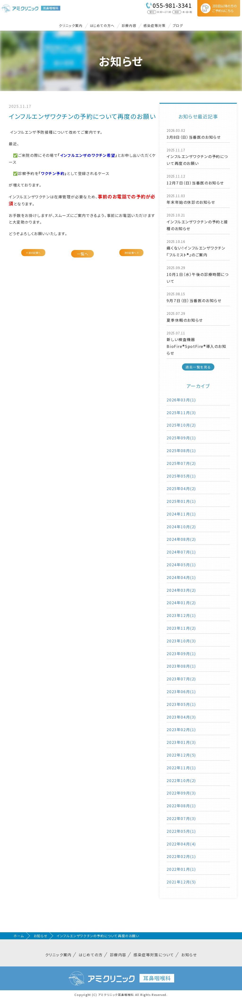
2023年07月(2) (181, 679)
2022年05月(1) (181, 831)
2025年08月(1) (181, 450)
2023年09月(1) (181, 653)
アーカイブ (198, 386)
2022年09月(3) (181, 793)
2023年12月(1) (181, 615)
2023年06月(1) (181, 691)
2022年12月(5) (181, 755)
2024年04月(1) (181, 577)
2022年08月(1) (181, 805)
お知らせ (40, 935)
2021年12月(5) (181, 882)
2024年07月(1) (181, 552)
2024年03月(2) (181, 590)
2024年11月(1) (181, 514)
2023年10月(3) (181, 641)
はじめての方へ (102, 25)
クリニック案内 (70, 25)
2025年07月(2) (181, 463)
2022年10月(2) (181, 780)
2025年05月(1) (181, 476)
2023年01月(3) (181, 742)
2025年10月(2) (181, 425)
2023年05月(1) (181, 704)
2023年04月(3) (181, 717)
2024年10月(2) (181, 526)
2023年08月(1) (181, 666)
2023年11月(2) (181, 628)
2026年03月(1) (181, 400)
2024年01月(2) (181, 602)
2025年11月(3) (181, 412)
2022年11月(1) (181, 767)
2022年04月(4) (181, 844)
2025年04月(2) (181, 488)
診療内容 (129, 25)
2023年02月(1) (181, 729)
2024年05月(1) (181, 564)
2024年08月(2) (181, 539)
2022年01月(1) (181, 869)
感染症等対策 (154, 25)
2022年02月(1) (181, 856)
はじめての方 (91, 954)
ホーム (18, 935)
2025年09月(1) (181, 438)
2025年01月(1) (181, 501)
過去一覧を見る (198, 367)
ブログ (178, 25)
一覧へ (82, 254)
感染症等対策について (154, 954)
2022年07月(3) (181, 818)
